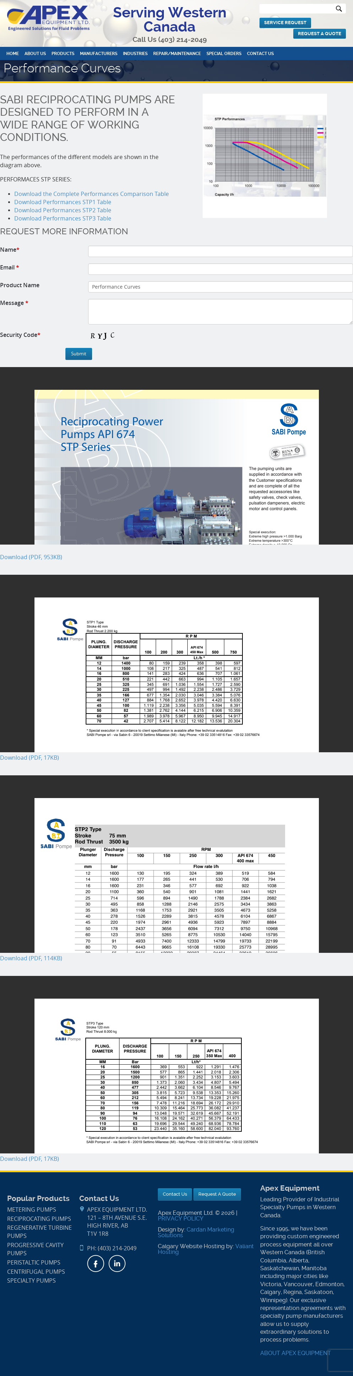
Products (63, 53)
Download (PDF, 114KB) (31, 958)
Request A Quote (319, 33)
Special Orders (224, 53)
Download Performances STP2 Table (62, 210)
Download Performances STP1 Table (62, 202)
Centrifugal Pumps (36, 1271)
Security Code (20, 335)
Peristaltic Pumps (33, 1262)
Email (9, 267)
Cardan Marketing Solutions (196, 1232)
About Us (35, 53)
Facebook (95, 1263)
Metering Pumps (31, 1209)
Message (14, 303)
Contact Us (260, 53)
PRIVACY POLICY (180, 1218)
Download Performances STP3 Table (62, 218)
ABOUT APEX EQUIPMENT (295, 1353)
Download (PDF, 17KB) (29, 757)
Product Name (19, 285)
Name (10, 249)
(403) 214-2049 (182, 40)
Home (12, 53)
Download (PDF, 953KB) (31, 557)
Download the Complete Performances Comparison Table (91, 194)
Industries (135, 53)
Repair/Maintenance (177, 53)
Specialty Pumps (31, 1280)
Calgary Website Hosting (191, 1246)
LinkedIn (116, 1263)
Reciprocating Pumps (39, 1219)
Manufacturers (98, 53)
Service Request (285, 22)
